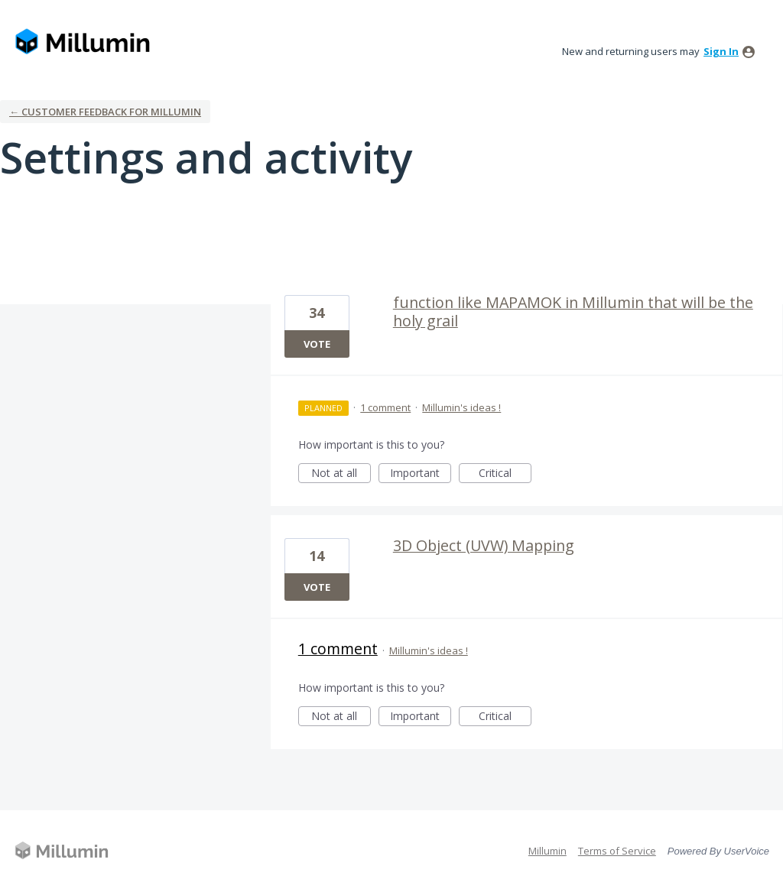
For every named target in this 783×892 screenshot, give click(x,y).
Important (420, 474)
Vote (317, 344)
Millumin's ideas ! (461, 407)
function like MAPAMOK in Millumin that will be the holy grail (573, 311)
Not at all (341, 474)
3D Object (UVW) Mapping (483, 545)
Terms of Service (617, 851)
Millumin (547, 851)
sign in (721, 51)
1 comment (385, 407)
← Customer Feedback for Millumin (105, 111)
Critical (505, 474)
